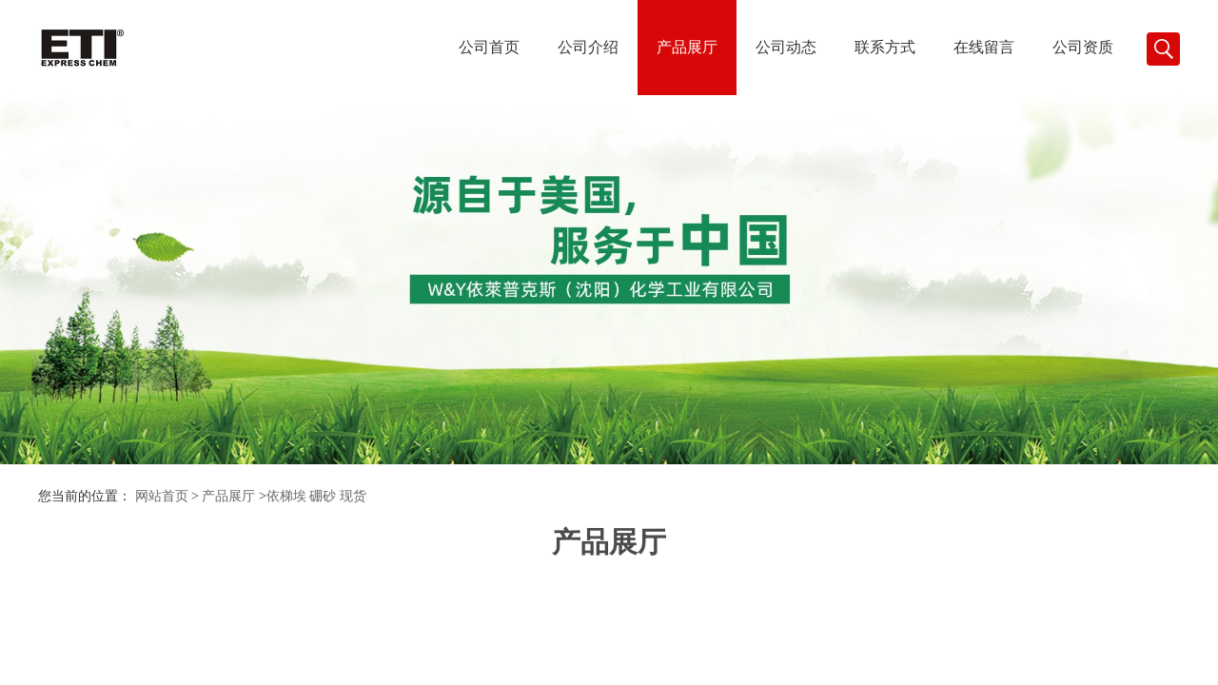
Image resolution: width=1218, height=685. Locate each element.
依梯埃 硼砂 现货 (316, 496)
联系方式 (885, 47)
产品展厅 (687, 47)
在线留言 (983, 47)
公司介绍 (588, 47)
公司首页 (489, 47)
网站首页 (161, 496)
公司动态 (786, 47)
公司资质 (1082, 47)
